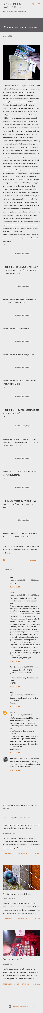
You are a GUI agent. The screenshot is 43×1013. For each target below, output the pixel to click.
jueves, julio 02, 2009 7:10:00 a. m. (23, 695)
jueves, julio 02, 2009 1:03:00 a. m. (26, 667)
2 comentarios (21, 919)
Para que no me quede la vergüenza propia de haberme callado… (21, 826)
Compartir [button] (33, 560)
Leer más (36, 853)
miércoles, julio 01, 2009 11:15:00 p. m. (25, 595)
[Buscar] (33, 4)
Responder (15, 587)
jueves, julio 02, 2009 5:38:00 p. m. (26, 758)
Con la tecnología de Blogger (21, 1006)
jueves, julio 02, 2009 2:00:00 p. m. (23, 715)
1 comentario (20, 853)
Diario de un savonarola (12, 5)
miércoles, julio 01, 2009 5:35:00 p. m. (25, 580)
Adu (11, 758)
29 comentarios (21, 984)
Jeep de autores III (12, 959)
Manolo (12, 712)
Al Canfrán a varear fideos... (17, 894)
